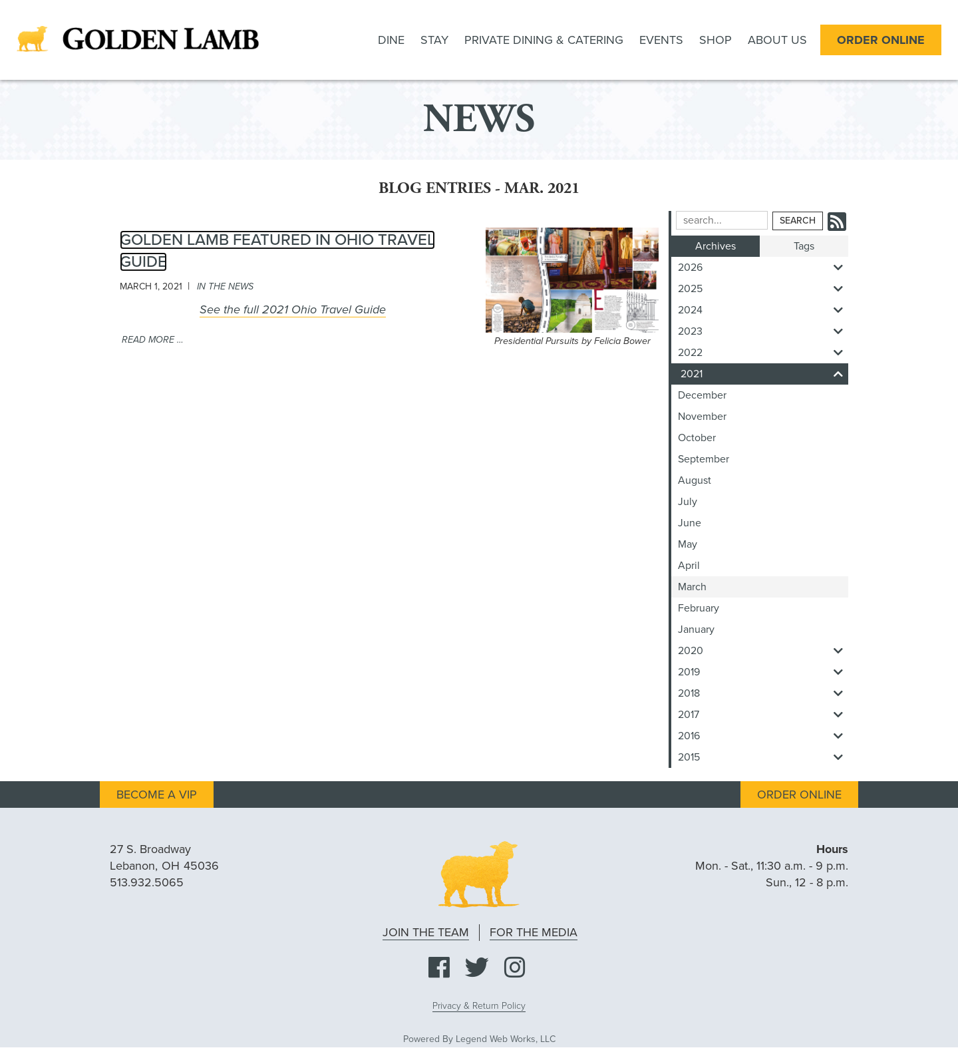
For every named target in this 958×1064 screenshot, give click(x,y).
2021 (764, 374)
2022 (763, 352)
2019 (763, 672)
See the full (293, 309)
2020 (763, 650)
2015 (763, 757)
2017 (763, 714)
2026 (763, 267)
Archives (715, 246)
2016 (763, 736)
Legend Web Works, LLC (506, 1039)
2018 (763, 693)
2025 (763, 288)
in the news (225, 286)
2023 (763, 331)
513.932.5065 (147, 882)
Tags (804, 246)
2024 (763, 310)
